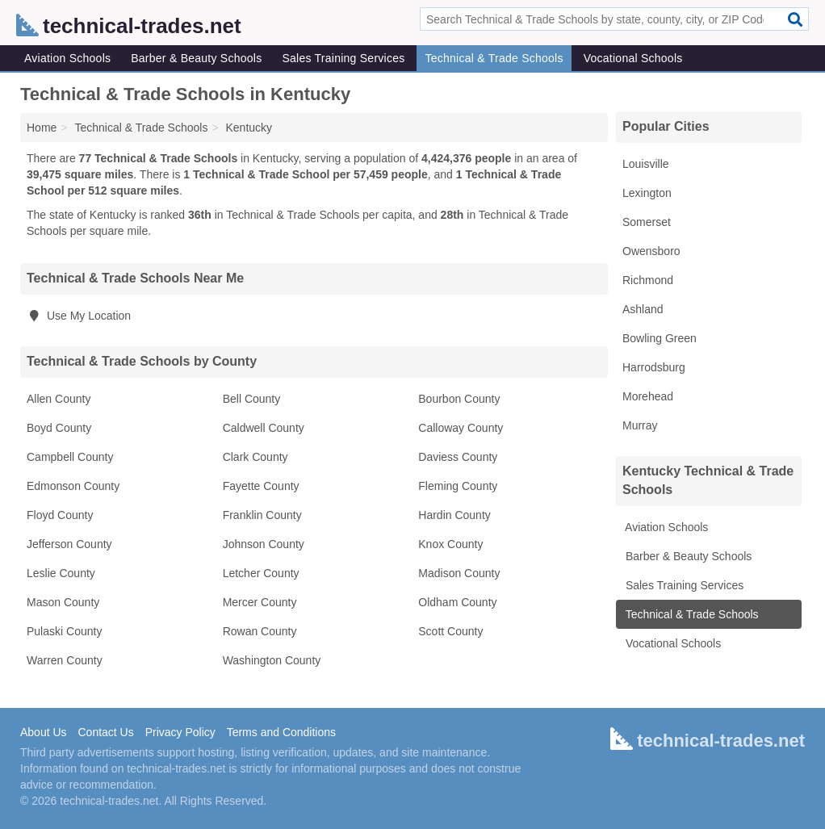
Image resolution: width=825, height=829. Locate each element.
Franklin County (262, 515)
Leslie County (61, 573)
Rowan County (260, 631)
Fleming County (457, 485)
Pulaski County (64, 631)
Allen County (58, 398)
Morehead (647, 396)
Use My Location (79, 315)
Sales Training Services (343, 58)
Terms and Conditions (281, 732)
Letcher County (261, 573)
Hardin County (454, 515)
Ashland (643, 309)
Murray (640, 425)
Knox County (450, 544)
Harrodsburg (653, 367)
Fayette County (261, 485)
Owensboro (651, 251)
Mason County (63, 602)
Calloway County (460, 427)
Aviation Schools (67, 58)
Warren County (65, 660)
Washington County (272, 660)
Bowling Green (659, 338)
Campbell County (70, 456)
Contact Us (105, 732)
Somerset (646, 222)
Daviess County (457, 456)
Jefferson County (69, 544)
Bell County (252, 398)
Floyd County (60, 515)
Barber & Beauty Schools (196, 58)
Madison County (459, 573)
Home (42, 127)
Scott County (450, 631)
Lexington (647, 192)
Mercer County (260, 602)
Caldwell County (263, 427)
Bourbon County (459, 398)
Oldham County (457, 602)
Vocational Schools (633, 58)
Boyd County (59, 427)
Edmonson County (73, 485)
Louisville (645, 163)
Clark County (255, 456)
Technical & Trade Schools (494, 58)
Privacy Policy (180, 732)
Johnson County (263, 544)
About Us (43, 732)
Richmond (647, 280)
